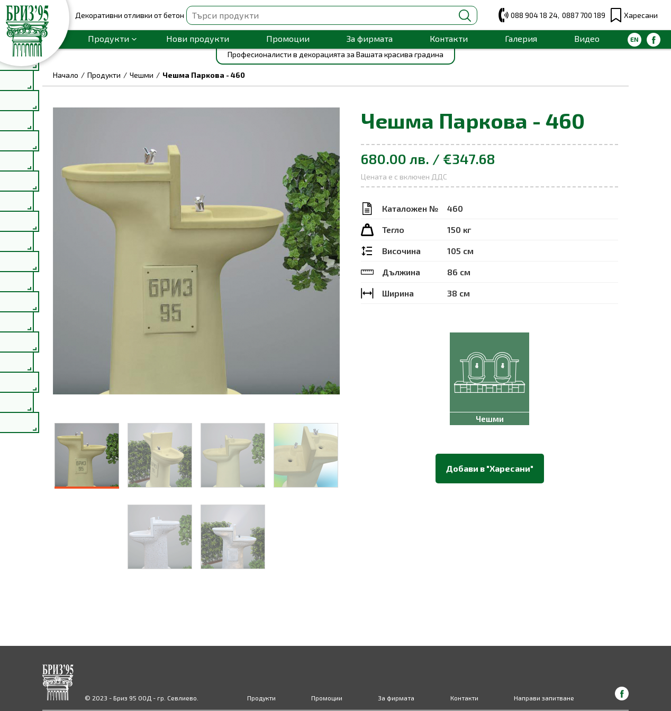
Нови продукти (197, 38)
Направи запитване (544, 698)
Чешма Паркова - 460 (203, 74)
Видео (587, 38)
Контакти (449, 38)
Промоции (288, 38)
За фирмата (370, 38)
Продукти (108, 38)
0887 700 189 (583, 15)
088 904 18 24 (534, 15)
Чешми (141, 74)
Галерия (521, 38)
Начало (65, 74)
